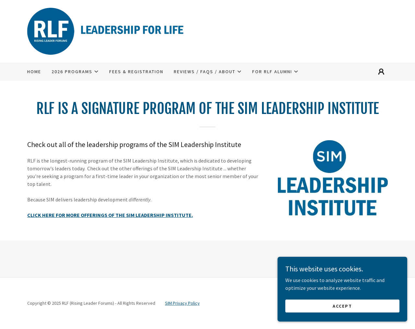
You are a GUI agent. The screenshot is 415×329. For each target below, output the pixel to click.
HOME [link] (34, 71)
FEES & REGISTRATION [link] (136, 71)
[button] (75, 71)
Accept (342, 306)
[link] (111, 30)
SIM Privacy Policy (182, 303)
